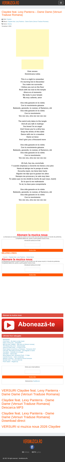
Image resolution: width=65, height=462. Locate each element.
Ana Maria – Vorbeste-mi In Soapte (13, 352)
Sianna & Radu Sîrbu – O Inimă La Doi (14, 347)
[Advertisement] (32, 43)
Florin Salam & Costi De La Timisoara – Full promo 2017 (19, 349)
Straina (9, 24)
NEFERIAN (6, 339)
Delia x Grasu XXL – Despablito (12, 342)
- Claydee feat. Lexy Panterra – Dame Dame (18, 257)
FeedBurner (36, 381)
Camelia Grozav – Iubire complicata (13, 357)
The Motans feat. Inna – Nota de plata (14, 346)
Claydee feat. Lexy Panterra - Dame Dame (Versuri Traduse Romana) (28, 21)
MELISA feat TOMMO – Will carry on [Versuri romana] (18, 344)
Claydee (9, 19)
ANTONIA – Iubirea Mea (10, 354)
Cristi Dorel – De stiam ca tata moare (13, 341)
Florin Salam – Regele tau (10, 361)
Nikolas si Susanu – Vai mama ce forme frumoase (17, 358)
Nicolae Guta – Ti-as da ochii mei (12, 360)
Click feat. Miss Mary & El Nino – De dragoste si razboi (19, 350)
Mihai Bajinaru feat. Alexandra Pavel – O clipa (16, 355)
